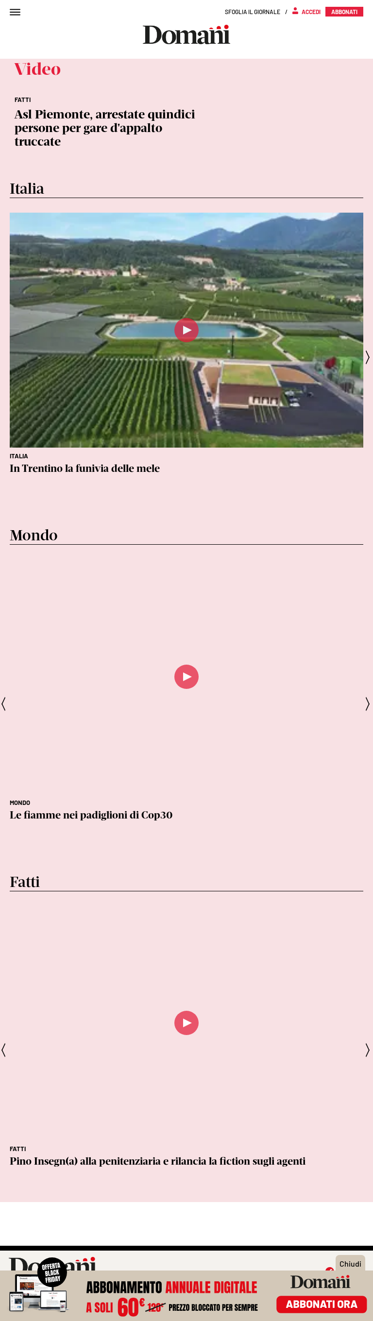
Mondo (20, 802)
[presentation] (368, 357)
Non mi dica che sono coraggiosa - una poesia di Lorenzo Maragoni (166, 1161)
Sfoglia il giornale (252, 11)
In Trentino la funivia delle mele (85, 468)
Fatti (18, 1149)
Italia (19, 456)
